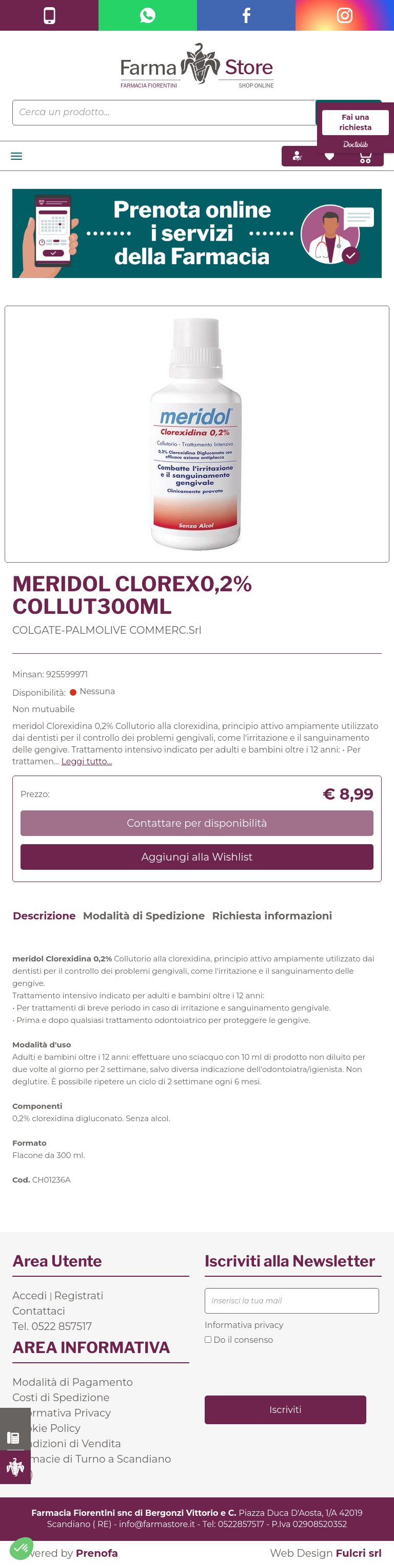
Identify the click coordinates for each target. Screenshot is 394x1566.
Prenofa (97, 1553)
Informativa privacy (244, 1325)
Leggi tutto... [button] (86, 761)
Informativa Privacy (61, 1413)
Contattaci (38, 1311)
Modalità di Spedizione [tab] (144, 916)
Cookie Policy (46, 1428)
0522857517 (241, 1524)
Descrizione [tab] (44, 916)
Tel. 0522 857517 (52, 1326)
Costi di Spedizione (61, 1397)
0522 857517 (15, 1438)
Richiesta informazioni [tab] (272, 916)
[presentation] (283, 1369)
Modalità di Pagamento (72, 1382)
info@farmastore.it (157, 1524)
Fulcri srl (359, 1553)
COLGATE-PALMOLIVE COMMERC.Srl (107, 630)
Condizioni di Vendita (66, 1444)
